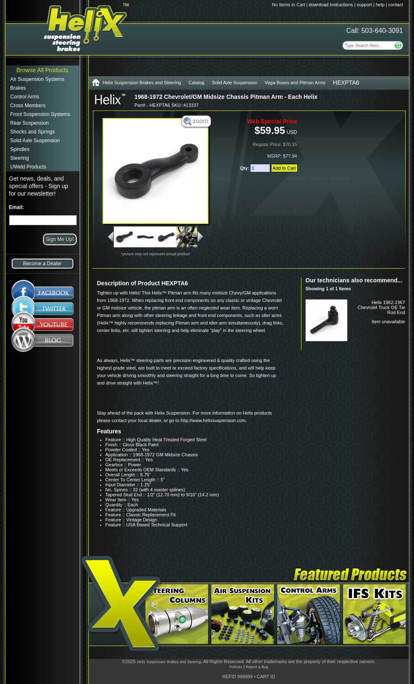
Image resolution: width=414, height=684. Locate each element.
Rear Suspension (29, 123)
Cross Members (28, 105)
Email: (16, 207)
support (364, 4)
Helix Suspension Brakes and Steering (142, 82)
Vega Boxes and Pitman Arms (295, 82)
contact (395, 4)
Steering (19, 158)
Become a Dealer (42, 264)
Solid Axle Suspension (35, 140)
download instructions (331, 4)
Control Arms (24, 97)
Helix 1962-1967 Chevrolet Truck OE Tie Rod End (381, 307)
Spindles (20, 149)
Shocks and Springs (32, 132)
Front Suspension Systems (40, 114)
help (380, 4)
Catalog (196, 82)
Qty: (245, 168)
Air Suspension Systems (37, 79)
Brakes (18, 88)
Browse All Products (42, 70)
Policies (235, 667)
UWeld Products (28, 167)
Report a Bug (257, 667)
